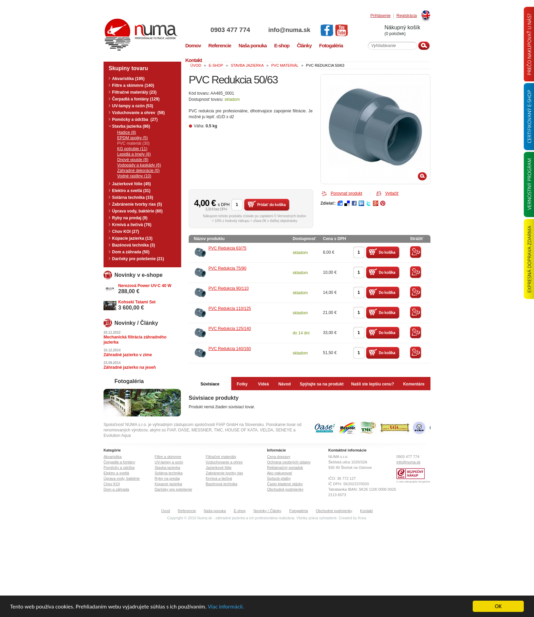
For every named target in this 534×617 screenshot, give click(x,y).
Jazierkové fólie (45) (131, 183)
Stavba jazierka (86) (131, 126)
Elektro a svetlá (116, 473)
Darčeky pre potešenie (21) (138, 258)
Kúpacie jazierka (168, 484)
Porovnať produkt (346, 193)
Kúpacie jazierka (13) (132, 238)
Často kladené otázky (285, 484)
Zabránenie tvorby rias (224, 473)
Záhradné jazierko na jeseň (130, 367)
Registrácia (406, 16)
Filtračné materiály (221, 457)
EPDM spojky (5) (132, 138)
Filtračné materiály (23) (134, 92)
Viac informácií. (226, 607)
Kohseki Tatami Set (137, 302)
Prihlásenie (381, 16)
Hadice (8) (126, 132)
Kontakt (366, 511)
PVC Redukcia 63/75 (227, 248)
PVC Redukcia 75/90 (227, 268)
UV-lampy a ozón (169, 462)
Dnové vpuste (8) (132, 159)
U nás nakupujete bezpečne (413, 481)
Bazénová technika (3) (133, 245)
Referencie (187, 511)
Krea (362, 518)
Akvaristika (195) (128, 78)
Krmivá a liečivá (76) (131, 224)
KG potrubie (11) (132, 148)
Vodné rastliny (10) (134, 176)
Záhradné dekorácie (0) (138, 170)
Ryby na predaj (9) (129, 218)
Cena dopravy (278, 457)
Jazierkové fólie (219, 467)
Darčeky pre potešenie (173, 489)
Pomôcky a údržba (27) (135, 119)
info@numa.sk (289, 30)
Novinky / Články (267, 511)
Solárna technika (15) (132, 197)
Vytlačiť (391, 193)
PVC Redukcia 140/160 (229, 348)
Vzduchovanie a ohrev (224, 462)
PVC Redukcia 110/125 (229, 308)
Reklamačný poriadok (285, 467)
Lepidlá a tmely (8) (134, 154)
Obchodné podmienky (285, 489)
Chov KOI (112, 484)
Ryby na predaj (167, 478)
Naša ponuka (215, 511)
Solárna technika (169, 473)
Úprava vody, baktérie (122, 478)
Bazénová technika (221, 484)
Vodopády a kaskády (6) (139, 165)
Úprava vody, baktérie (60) (137, 211)
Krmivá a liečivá (219, 478)
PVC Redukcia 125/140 (229, 328)
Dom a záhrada (116, 489)
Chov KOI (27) (125, 231)
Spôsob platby (279, 478)
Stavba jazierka (167, 467)
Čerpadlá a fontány (119, 462)
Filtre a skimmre (168, 457)
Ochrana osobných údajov (289, 462)
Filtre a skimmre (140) (133, 85)
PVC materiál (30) (133, 143)
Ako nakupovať (279, 473)
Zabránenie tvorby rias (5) (137, 204)
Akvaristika (113, 457)
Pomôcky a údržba (119, 467)
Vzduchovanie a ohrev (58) (138, 112)
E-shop (240, 511)
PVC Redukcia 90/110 (228, 288)
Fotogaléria (298, 511)
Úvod (165, 511)
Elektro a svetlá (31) (131, 190)
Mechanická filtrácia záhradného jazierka (135, 340)
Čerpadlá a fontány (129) (135, 99)
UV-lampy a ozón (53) (132, 106)
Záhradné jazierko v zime (128, 354)
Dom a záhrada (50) (131, 252)
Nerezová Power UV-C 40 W (144, 285)
